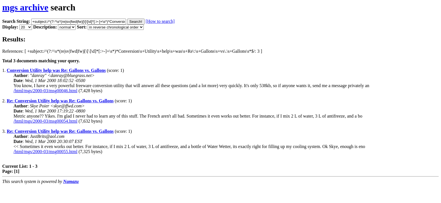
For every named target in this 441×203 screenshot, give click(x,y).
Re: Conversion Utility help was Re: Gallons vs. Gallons (60, 100)
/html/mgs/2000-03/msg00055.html (45, 151)
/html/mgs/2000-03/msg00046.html (45, 90)
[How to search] (160, 21)
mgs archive (25, 7)
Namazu (71, 181)
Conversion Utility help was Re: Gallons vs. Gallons (56, 70)
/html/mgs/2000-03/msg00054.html (45, 121)
